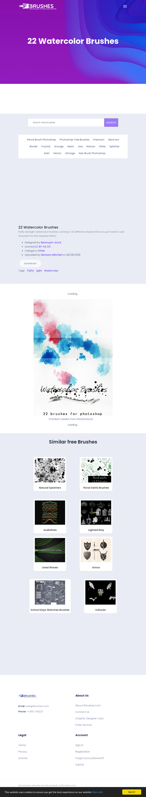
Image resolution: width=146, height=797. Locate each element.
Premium (98, 139)
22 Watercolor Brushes (38, 227)
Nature (90, 146)
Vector (57, 153)
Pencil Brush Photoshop (41, 139)
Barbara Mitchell (51, 255)
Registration (82, 751)
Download (30, 263)
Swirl (46, 153)
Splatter (115, 146)
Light (39, 270)
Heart (70, 146)
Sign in (79, 745)
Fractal (45, 146)
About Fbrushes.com (88, 705)
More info (97, 792)
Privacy (22, 751)
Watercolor (51, 270)
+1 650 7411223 (35, 711)
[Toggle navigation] (125, 6)
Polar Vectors (83, 725)
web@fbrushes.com (37, 706)
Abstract (113, 139)
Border (34, 146)
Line (80, 146)
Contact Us (82, 712)
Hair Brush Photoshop (92, 153)
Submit (79, 764)
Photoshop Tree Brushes (74, 139)
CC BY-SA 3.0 (42, 246)
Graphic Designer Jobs (89, 718)
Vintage (70, 153)
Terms (22, 745)
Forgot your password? (89, 758)
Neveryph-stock (51, 242)
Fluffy (30, 270)
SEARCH (111, 122)
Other (102, 146)
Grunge (58, 146)
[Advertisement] (45, 194)
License (22, 758)
